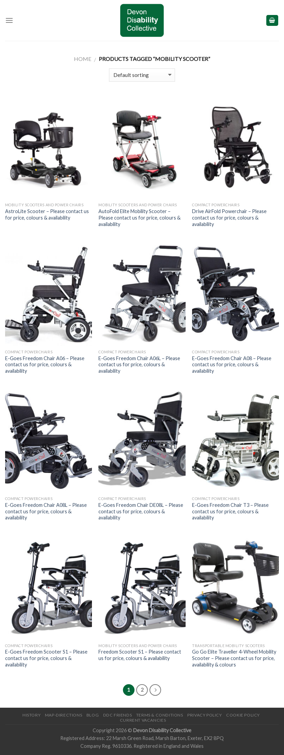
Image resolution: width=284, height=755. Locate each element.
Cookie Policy (243, 715)
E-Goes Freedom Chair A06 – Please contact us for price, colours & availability (44, 364)
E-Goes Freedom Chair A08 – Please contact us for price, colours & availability (231, 364)
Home (82, 58)
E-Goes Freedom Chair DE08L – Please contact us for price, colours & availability (140, 511)
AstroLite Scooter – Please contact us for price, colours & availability (47, 214)
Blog (92, 715)
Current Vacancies (143, 720)
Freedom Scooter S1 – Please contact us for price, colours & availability (139, 655)
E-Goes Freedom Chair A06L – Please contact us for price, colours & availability (139, 364)
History (31, 715)
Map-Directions (63, 715)
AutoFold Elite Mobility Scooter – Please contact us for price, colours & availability (139, 217)
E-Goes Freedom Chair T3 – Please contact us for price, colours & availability (230, 511)
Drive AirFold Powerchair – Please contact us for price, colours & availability (229, 217)
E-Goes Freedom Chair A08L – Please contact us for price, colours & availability (46, 511)
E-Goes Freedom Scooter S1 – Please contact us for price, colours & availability (46, 658)
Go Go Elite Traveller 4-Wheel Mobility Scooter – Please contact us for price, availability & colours (234, 658)
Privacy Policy (204, 715)
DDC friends (117, 715)
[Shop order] (142, 75)
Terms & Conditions (159, 715)
